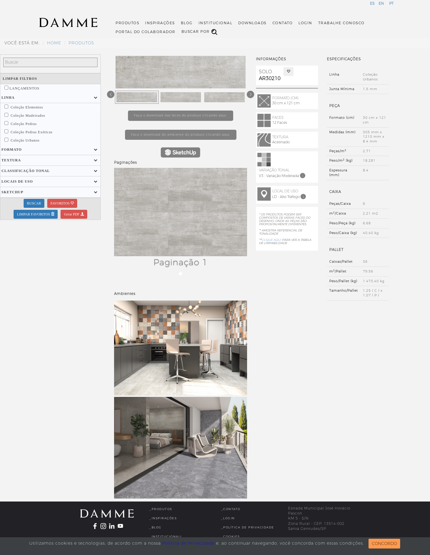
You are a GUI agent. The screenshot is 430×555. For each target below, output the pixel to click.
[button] (7, 97)
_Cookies (230, 536)
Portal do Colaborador (146, 32)
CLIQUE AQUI (271, 240)
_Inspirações (163, 518)
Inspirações (160, 23)
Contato (282, 23)
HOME (54, 43)
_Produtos (160, 509)
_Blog (155, 527)
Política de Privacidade (188, 543)
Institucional (216, 23)
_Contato (231, 509)
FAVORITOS (62, 203)
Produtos (127, 23)
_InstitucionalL (165, 536)
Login (305, 23)
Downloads (252, 23)
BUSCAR (34, 203)
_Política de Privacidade (247, 527)
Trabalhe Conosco (341, 23)
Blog (187, 23)
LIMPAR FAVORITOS (35, 214)
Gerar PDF (74, 214)
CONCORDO (384, 543)
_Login (228, 518)
